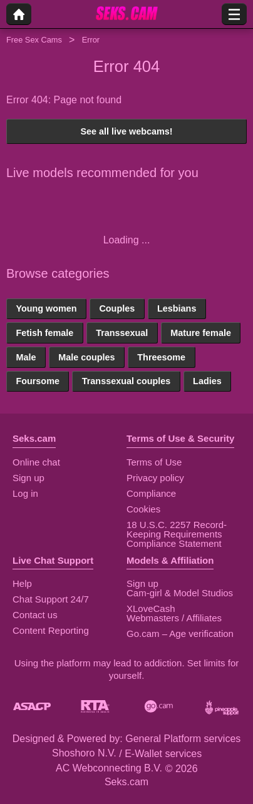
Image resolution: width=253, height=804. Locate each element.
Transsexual (122, 333)
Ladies (207, 381)
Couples (117, 308)
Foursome (37, 381)
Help (22, 583)
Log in (25, 493)
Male (26, 357)
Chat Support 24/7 (51, 599)
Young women (46, 308)
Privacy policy (155, 477)
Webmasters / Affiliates (174, 618)
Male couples (86, 357)
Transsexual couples (126, 381)
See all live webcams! (126, 131)
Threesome (161, 357)
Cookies (143, 509)
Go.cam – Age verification (180, 633)
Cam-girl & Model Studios (179, 593)
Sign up (28, 477)
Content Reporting (51, 630)
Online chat (36, 462)
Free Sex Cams (34, 39)
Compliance (151, 493)
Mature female (200, 333)
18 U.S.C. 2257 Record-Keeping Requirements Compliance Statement (176, 534)
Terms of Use (154, 462)
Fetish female (44, 333)
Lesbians (176, 308)
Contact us (35, 614)
